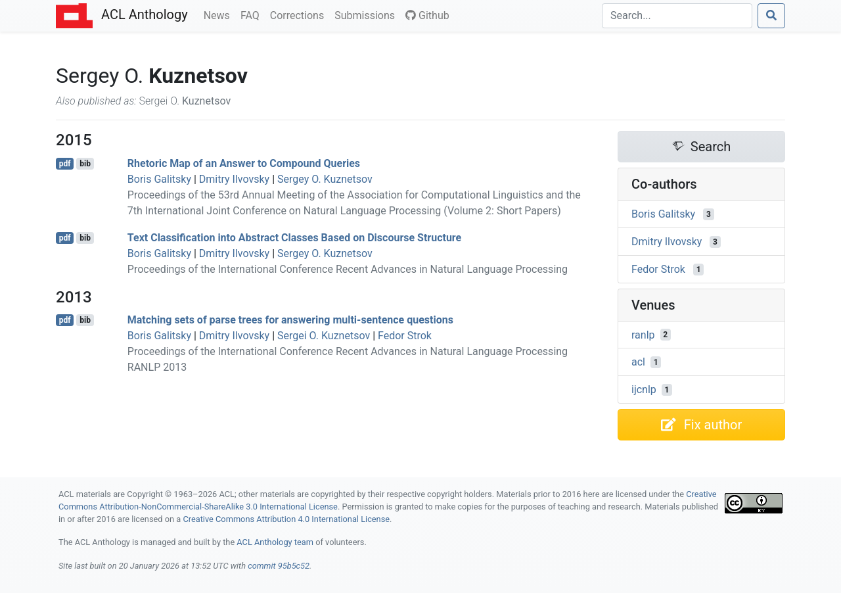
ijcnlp (643, 389)
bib (85, 163)
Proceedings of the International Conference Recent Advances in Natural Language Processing (347, 269)
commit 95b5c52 (278, 566)
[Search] (677, 15)
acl (638, 362)
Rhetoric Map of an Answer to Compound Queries (243, 163)
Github (427, 15)
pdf (65, 163)
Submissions (367, 14)
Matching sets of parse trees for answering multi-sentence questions (290, 320)
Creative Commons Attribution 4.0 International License (286, 519)
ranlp (643, 334)
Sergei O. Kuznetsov (323, 335)
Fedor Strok (405, 335)
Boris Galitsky (159, 179)
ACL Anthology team (275, 542)
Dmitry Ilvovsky (234, 179)
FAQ (252, 14)
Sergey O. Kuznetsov (325, 179)
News (219, 14)
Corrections (299, 14)
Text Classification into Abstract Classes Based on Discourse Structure (294, 237)
